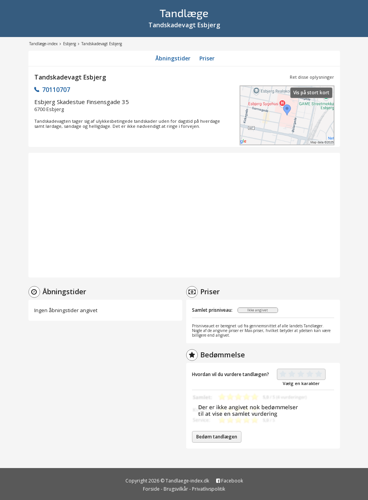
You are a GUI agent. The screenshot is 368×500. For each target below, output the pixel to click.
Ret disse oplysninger (312, 77)
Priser (207, 58)
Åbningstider (172, 58)
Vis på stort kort (311, 92)
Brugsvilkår (176, 489)
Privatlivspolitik (208, 489)
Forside (151, 489)
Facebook (229, 480)
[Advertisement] (184, 215)
